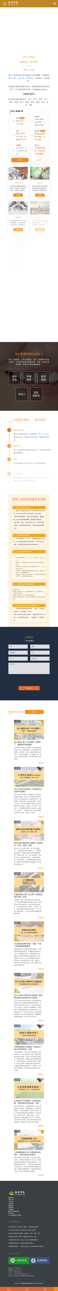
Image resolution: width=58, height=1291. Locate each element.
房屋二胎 (12, 78)
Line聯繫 (38, 160)
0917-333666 (30, 557)
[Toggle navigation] (54, 4)
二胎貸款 (28, 538)
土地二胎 (21, 78)
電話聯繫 (20, 160)
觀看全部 (34, 712)
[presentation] (29, 680)
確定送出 (29, 688)
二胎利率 (43, 566)
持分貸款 (29, 78)
